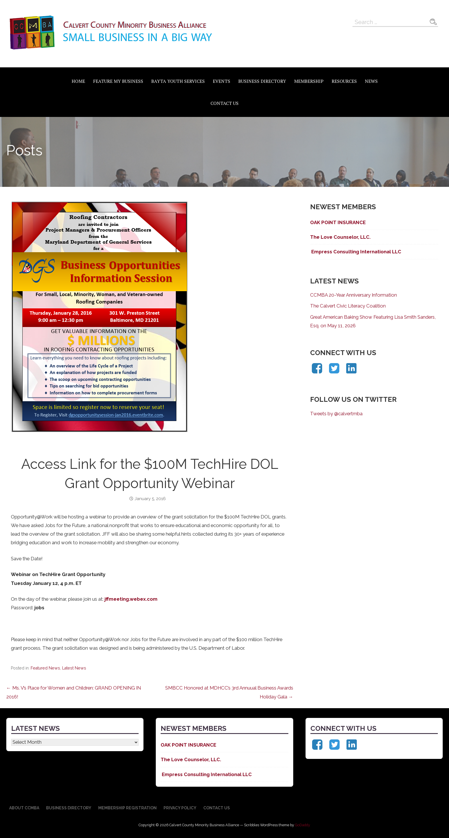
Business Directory (262, 81)
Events (221, 81)
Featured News (45, 668)
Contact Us (224, 103)
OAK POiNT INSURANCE (338, 222)
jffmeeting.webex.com (131, 599)
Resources (344, 81)
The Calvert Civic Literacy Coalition (348, 306)
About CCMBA (24, 808)
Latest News (74, 668)
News (371, 81)
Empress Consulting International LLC (355, 251)
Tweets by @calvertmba (336, 413)
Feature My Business (118, 81)
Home (78, 81)
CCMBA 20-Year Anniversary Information (353, 295)
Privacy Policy (180, 808)
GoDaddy (302, 825)
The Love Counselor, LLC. (340, 237)
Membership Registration (127, 808)
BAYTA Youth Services (178, 81)
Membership (309, 81)
